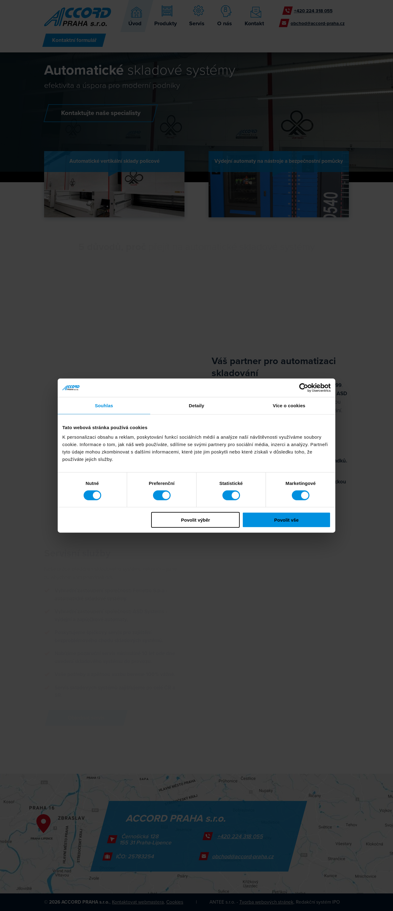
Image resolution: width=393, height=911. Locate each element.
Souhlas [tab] (104, 405)
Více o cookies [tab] (289, 405)
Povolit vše (286, 520)
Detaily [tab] (196, 405)
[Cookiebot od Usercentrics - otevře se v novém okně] (304, 387)
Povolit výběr (195, 520)
